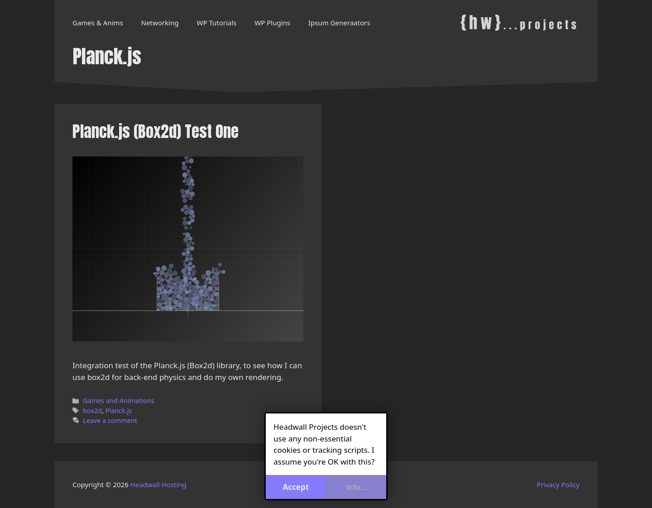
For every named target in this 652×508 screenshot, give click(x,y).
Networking (160, 22)
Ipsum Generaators (339, 22)
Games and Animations (118, 400)
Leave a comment (110, 420)
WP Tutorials (216, 22)
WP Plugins (272, 22)
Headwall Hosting (158, 484)
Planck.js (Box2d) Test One (155, 131)
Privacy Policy (558, 484)
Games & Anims (97, 22)
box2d (92, 410)
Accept (296, 487)
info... (356, 487)
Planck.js (118, 410)
